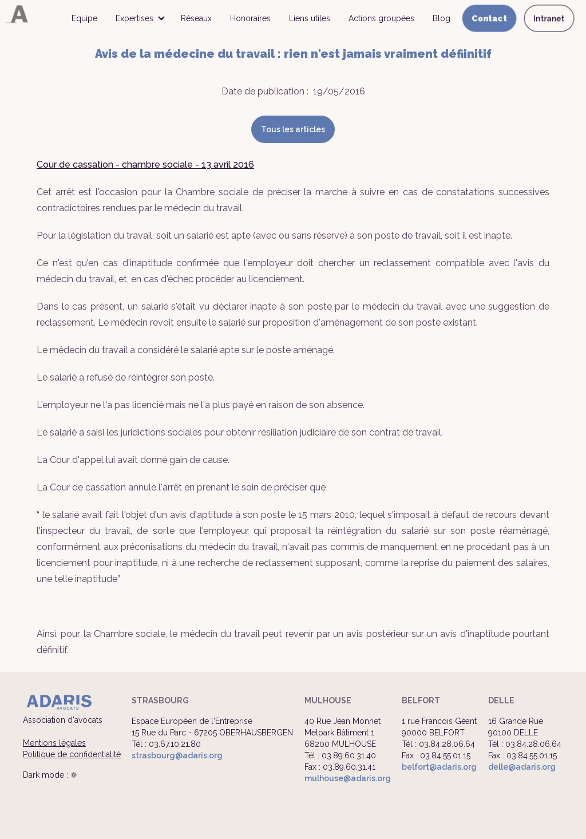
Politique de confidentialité (72, 754)
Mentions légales (54, 742)
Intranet (549, 18)
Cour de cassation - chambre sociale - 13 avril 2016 (145, 164)
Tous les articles (293, 129)
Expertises (134, 18)
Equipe (84, 18)
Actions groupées (381, 18)
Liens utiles (309, 18)
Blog (441, 18)
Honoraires (250, 18)
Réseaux (196, 18)
